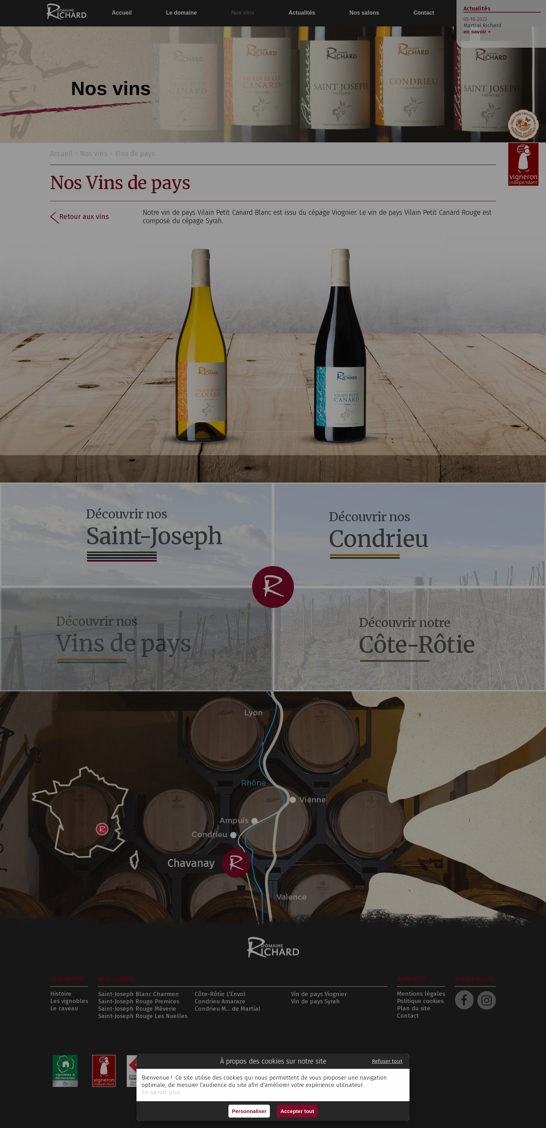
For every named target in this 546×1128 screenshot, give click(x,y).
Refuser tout (387, 1061)
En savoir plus (161, 1092)
